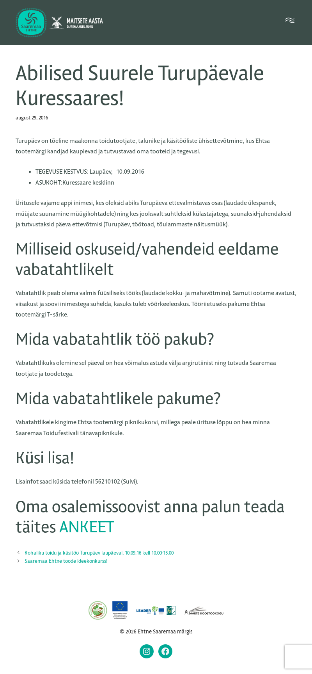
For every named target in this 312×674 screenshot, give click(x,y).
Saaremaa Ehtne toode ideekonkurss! (66, 561)
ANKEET (86, 527)
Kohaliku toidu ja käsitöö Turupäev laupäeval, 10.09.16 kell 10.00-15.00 (99, 553)
